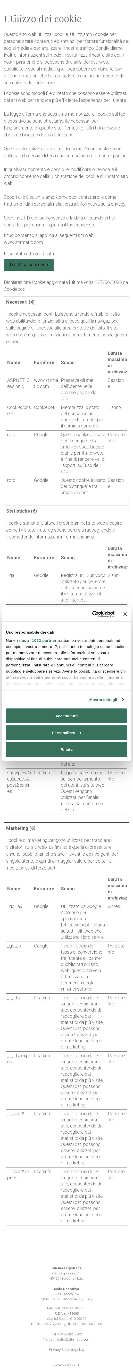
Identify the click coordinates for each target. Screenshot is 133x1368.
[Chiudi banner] (125, 614)
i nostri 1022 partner (36, 640)
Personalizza (66, 732)
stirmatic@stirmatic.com (70, 1339)
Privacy (55, 1349)
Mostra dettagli (103, 699)
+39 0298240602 (69, 1334)
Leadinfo (43, 772)
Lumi (76, 1364)
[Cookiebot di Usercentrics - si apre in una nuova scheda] (91, 614)
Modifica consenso (29, 264)
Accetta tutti (66, 716)
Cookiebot (14, 289)
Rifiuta (67, 749)
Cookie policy (74, 1349)
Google (41, 434)
